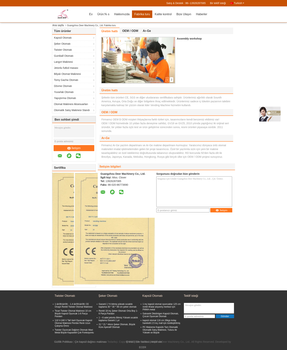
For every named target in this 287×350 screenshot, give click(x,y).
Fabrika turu (142, 14)
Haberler (201, 14)
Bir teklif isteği (218, 3)
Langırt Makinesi (63, 61)
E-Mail (130, 341)
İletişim (74, 148)
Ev (91, 14)
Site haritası (142, 341)
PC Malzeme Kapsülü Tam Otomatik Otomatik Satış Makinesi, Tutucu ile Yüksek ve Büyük (160, 330)
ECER (142, 347)
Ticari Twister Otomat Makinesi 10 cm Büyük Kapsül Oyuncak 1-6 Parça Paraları (73, 314)
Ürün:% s (103, 14)
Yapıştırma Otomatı (65, 98)
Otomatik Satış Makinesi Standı (72, 110)
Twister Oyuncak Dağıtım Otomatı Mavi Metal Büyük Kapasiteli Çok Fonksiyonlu (74, 331)
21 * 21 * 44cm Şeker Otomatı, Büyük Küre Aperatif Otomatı (117, 325)
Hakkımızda (121, 14)
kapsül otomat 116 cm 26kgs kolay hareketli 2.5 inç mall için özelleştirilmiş (161, 321)
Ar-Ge (147, 30)
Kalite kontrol (163, 14)
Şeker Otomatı (62, 43)
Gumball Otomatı (63, 55)
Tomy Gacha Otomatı (66, 79)
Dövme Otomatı (63, 86)
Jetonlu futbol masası (66, 67)
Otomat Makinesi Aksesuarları (71, 104)
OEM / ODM (130, 30)
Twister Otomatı (63, 49)
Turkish (239, 3)
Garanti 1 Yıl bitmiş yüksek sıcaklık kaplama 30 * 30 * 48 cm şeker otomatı (118, 305)
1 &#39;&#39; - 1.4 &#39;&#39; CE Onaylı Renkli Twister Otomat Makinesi (73, 305)
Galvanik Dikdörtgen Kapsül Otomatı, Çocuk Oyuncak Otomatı (161, 315)
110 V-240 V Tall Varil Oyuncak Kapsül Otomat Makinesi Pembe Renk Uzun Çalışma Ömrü (73, 323)
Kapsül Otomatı (63, 37)
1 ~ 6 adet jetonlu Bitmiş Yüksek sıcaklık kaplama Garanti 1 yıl (118, 319)
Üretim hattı (109, 31)
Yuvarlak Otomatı (64, 92)
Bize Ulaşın (183, 14)
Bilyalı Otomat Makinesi (67, 73)
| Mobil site (156, 341)
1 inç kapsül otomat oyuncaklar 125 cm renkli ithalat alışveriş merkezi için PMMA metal (161, 307)
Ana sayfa (58, 25)
